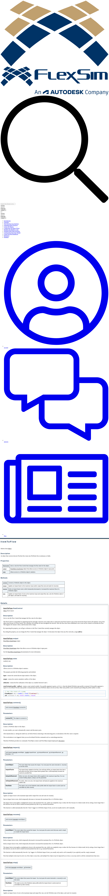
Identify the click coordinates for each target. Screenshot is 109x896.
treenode (15, 752)
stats (4, 572)
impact (5, 586)
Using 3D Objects (9, 227)
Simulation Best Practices (11, 225)
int (37, 752)
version (3, 205)
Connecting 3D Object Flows (12, 228)
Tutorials (6, 222)
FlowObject (16, 707)
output (4, 569)
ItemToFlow (8, 608)
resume (5, 589)
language (3, 208)
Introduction (7, 221)
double (27, 752)
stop (4, 594)
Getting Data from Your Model (12, 232)
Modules (6, 237)
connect (5, 582)
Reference (6, 235)
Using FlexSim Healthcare (11, 234)
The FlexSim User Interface (11, 224)
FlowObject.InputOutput (16, 569)
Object (10, 548)
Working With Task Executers (12, 231)
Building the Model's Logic (11, 229)
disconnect (61, 741)
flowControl (6, 565)
